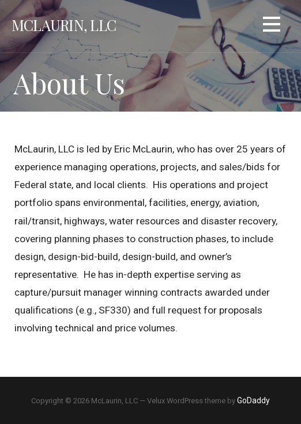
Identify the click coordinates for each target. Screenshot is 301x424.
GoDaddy (253, 400)
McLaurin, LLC (64, 25)
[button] (271, 26)
